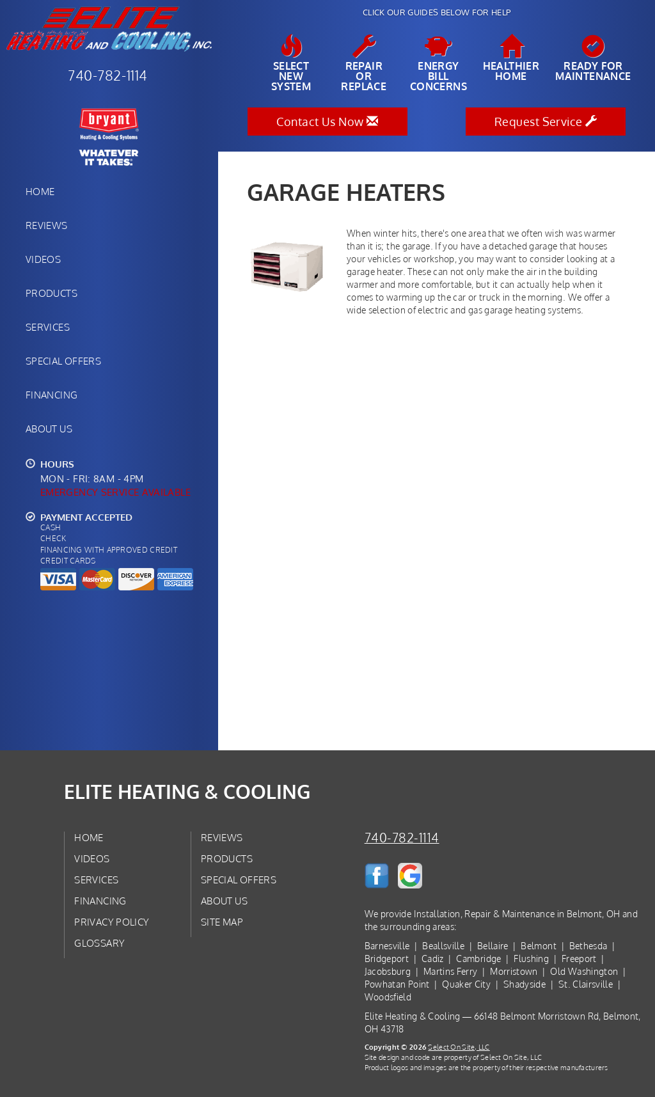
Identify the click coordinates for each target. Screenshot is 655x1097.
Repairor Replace (364, 63)
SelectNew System (291, 63)
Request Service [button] (545, 121)
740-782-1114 (402, 838)
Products (51, 293)
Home (40, 191)
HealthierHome (511, 58)
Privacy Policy (111, 921)
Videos (43, 259)
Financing (51, 394)
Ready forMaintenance (593, 58)
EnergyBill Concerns (438, 63)
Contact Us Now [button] (327, 121)
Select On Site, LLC (458, 1047)
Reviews (47, 225)
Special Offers (63, 361)
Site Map (222, 921)
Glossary (99, 943)
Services (48, 327)
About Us (49, 428)
